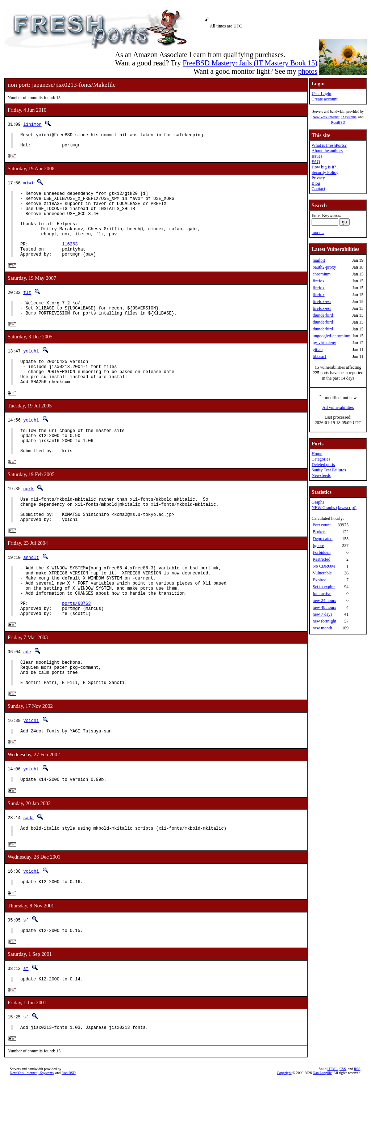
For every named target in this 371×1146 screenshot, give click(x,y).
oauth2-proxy (324, 267)
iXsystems (349, 117)
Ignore (318, 545)
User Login (321, 93)
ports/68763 (76, 650)
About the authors (327, 150)
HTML (333, 1134)
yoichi (31, 372)
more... (318, 232)
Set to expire (324, 586)
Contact (318, 188)
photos (307, 71)
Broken (319, 531)
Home (317, 453)
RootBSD (338, 122)
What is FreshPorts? (329, 145)
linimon (32, 124)
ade (27, 701)
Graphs (318, 502)
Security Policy (325, 172)
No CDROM (324, 566)
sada (28, 875)
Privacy (318, 177)
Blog (316, 183)
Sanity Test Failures (329, 469)
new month (322, 627)
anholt (31, 596)
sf (25, 981)
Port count (322, 524)
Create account (325, 99)
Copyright (284, 1138)
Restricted (321, 559)
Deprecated (323, 538)
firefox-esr (322, 301)
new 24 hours (324, 600)
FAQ (316, 161)
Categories (321, 459)
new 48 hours (324, 607)
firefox (319, 280)
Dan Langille (322, 1138)
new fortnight (324, 621)
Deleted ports (323, 464)
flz (27, 310)
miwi (28, 186)
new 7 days (322, 614)
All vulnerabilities (338, 407)
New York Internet (326, 117)
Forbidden (321, 552)
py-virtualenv (324, 342)
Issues (317, 156)
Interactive (322, 593)
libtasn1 (319, 356)
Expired (319, 579)
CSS (342, 1134)
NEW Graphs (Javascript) (334, 507)
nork (28, 521)
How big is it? (324, 167)
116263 (70, 259)
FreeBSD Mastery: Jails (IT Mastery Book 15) (250, 63)
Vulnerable (322, 573)
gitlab (317, 349)
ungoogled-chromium (331, 335)
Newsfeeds (321, 475)
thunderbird (323, 315)
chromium (321, 274)
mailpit (319, 260)
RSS (357, 1134)
